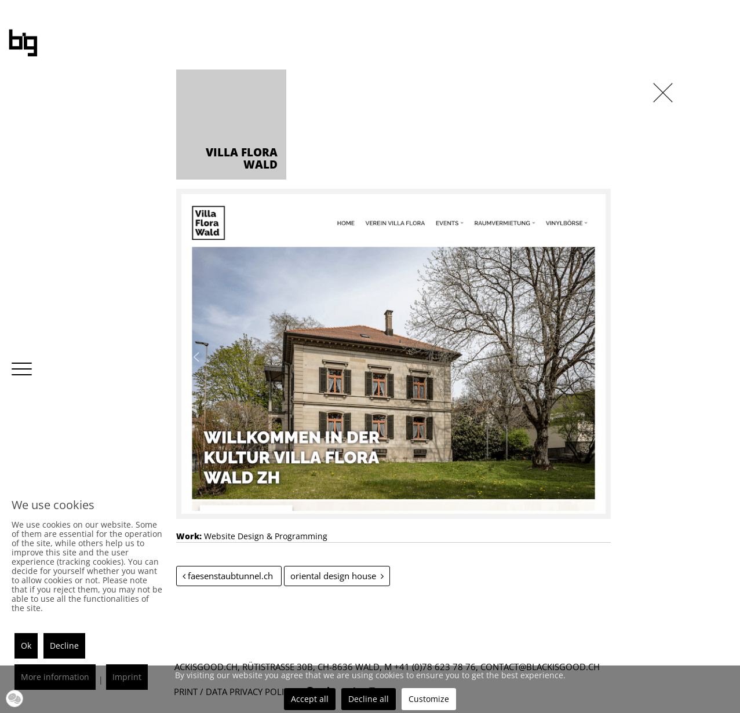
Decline (64, 645)
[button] (14, 698)
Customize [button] (429, 698)
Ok (26, 645)
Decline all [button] (368, 698)
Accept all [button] (310, 698)
